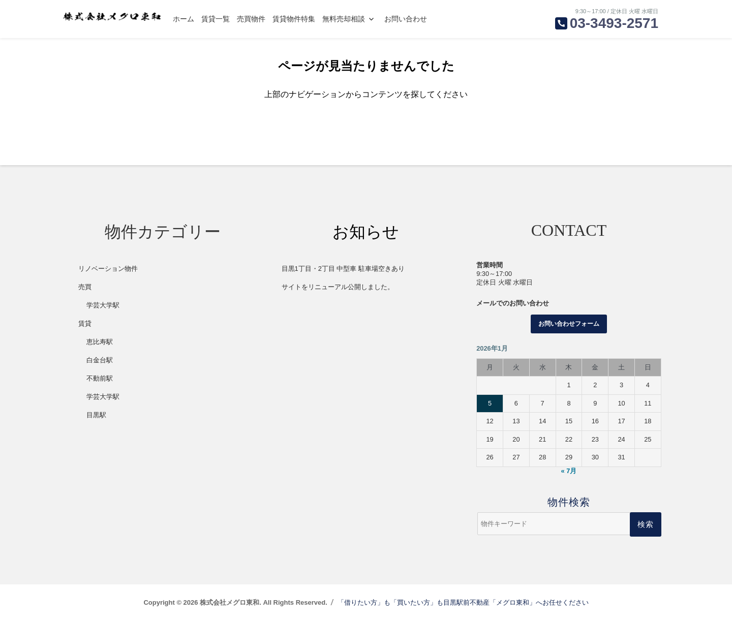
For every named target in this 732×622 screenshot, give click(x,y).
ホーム (183, 18)
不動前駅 (99, 378)
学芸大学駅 (102, 305)
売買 (85, 287)
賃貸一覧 (215, 18)
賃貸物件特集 (293, 18)
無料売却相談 (343, 18)
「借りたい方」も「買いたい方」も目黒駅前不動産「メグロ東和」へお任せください (463, 602)
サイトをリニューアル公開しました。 (338, 287)
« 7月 (569, 471)
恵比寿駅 (99, 342)
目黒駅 (96, 415)
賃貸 (85, 323)
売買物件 (251, 18)
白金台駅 (99, 360)
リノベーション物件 (108, 268)
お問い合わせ (405, 18)
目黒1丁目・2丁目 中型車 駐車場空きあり (343, 268)
